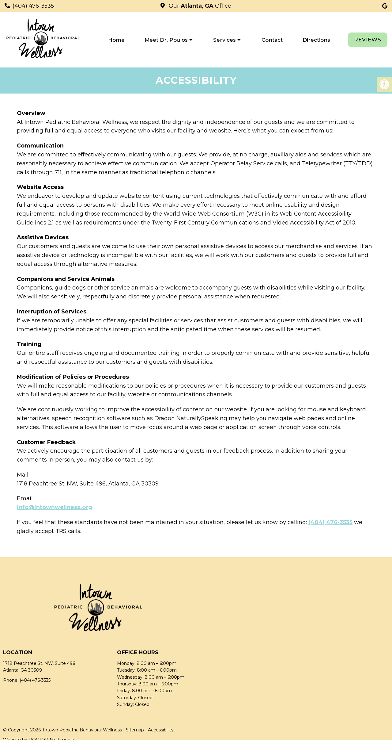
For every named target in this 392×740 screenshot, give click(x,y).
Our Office (199, 5)
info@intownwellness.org (54, 507)
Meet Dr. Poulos (166, 40)
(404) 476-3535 (33, 5)
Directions (316, 40)
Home (116, 40)
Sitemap (135, 730)
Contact (272, 40)
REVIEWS (367, 39)
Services (224, 40)
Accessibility (161, 730)
